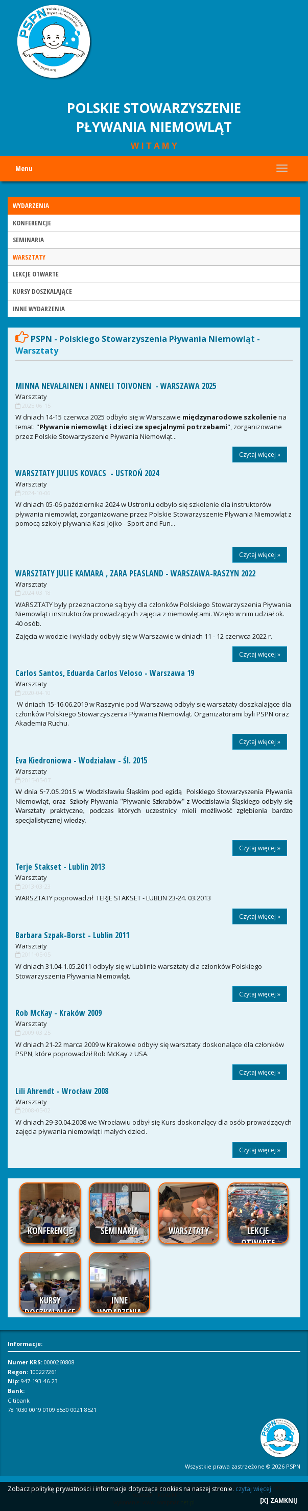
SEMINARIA (28, 239)
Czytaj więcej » (259, 454)
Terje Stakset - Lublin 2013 (60, 866)
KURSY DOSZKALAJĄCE (42, 291)
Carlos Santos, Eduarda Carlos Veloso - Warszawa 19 (104, 673)
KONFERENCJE (32, 222)
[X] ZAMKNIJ (278, 1500)
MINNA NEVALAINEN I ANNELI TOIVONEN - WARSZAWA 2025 (115, 385)
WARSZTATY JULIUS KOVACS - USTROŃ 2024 (87, 473)
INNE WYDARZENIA (39, 308)
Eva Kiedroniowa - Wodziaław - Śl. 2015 (81, 760)
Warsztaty (31, 396)
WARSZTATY (29, 257)
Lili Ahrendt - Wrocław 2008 (61, 1091)
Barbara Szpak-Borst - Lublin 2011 (72, 935)
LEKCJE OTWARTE (36, 273)
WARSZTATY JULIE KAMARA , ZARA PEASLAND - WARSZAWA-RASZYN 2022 (135, 573)
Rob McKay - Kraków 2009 (58, 1012)
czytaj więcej (253, 1488)
